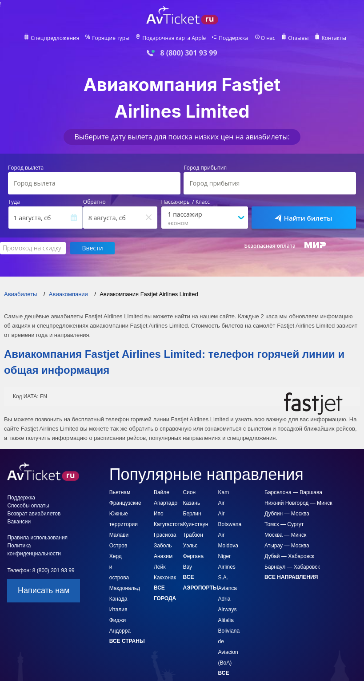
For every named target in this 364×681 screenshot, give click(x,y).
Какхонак (165, 578)
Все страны (127, 641)
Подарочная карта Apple (174, 38)
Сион (189, 493)
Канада (118, 599)
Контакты (335, 38)
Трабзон (193, 535)
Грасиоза (165, 535)
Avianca (227, 589)
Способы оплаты (28, 506)
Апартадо (165, 503)
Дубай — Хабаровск (289, 557)
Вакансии (19, 522)
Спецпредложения (53, 38)
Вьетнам (120, 493)
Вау (187, 567)
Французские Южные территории (125, 514)
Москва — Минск (285, 535)
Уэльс (190, 546)
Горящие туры (110, 38)
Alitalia (226, 621)
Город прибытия (205, 167)
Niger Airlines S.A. (227, 567)
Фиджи (117, 621)
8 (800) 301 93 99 (188, 53)
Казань (191, 503)
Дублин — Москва (286, 514)
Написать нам (43, 590)
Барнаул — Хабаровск (292, 567)
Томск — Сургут (284, 525)
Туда (14, 202)
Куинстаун (195, 525)
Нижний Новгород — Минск (298, 503)
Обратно (94, 202)
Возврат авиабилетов (33, 514)
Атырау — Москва (286, 546)
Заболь (163, 546)
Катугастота (168, 525)
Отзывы (299, 38)
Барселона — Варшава (293, 493)
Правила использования (37, 538)
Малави (119, 535)
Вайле (161, 493)
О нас (269, 38)
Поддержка (233, 38)
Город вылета (26, 167)
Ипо (159, 514)
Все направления (291, 577)
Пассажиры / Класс (185, 202)
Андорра (120, 631)
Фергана (193, 557)
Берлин (192, 514)
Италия (118, 610)
